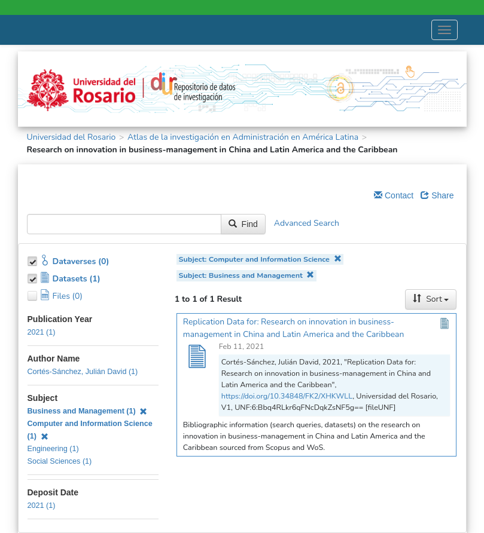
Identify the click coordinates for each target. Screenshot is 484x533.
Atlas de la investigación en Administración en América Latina (242, 137)
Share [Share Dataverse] (437, 195)
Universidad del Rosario (71, 137)
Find (243, 224)
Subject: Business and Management (247, 275)
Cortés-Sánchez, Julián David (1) (83, 371)
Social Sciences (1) (60, 461)
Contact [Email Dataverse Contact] (393, 195)
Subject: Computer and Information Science (260, 259)
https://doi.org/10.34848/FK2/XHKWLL (286, 396)
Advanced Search (306, 223)
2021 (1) (42, 332)
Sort (431, 299)
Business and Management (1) (88, 411)
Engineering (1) (53, 449)
